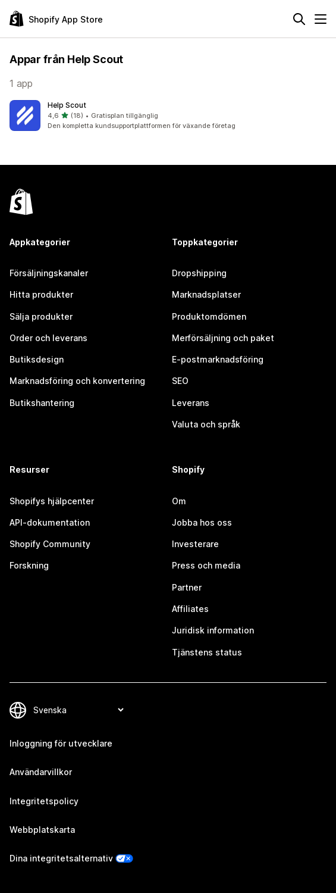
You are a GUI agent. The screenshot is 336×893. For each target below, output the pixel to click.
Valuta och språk (206, 424)
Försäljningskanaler (49, 273)
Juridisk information (213, 630)
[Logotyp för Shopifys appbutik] (56, 19)
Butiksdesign (37, 359)
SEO (180, 381)
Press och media (206, 565)
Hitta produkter (41, 294)
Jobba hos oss (202, 522)
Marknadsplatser (206, 294)
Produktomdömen (209, 316)
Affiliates (190, 609)
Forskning (29, 565)
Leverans (190, 403)
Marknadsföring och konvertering (77, 381)
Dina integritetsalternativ (61, 858)
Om (179, 501)
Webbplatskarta (42, 830)
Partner (187, 587)
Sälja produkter (41, 316)
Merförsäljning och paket (223, 338)
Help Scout (67, 105)
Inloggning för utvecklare (61, 743)
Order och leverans (48, 338)
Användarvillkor (41, 772)
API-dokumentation (50, 522)
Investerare (195, 544)
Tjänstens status (207, 652)
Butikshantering (42, 403)
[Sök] (299, 19)
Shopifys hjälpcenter (52, 501)
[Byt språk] (78, 710)
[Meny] (320, 19)
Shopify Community (50, 544)
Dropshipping (199, 273)
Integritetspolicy (44, 801)
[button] (168, 115)
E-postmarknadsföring (217, 359)
